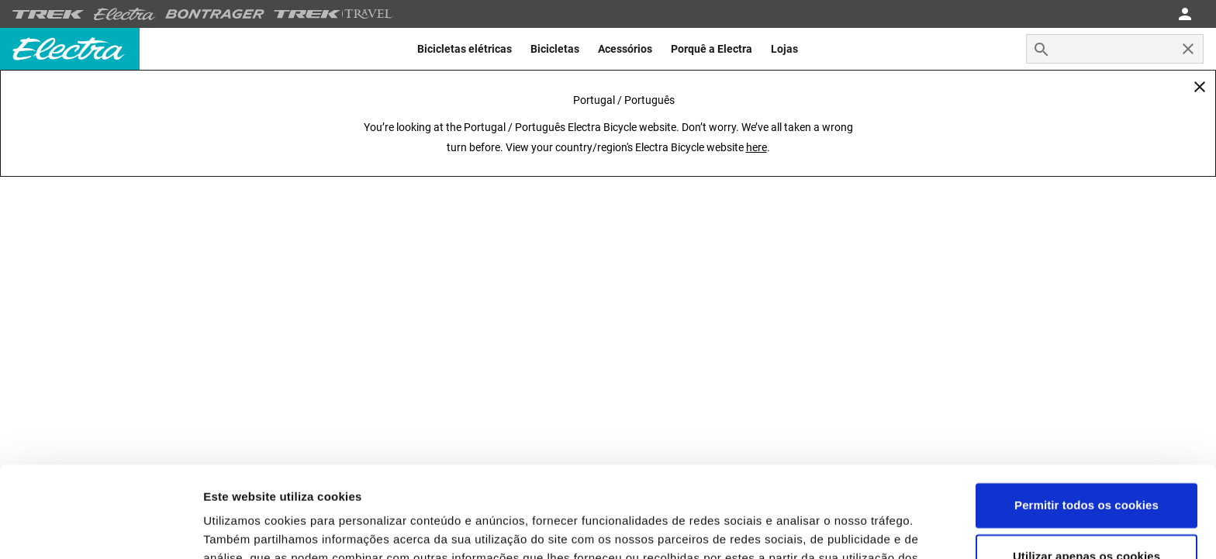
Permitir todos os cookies (1086, 414)
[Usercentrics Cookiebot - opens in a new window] (100, 528)
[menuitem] (464, 49)
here (756, 147)
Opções (225, 528)
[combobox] (1115, 49)
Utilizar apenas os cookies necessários (1086, 474)
